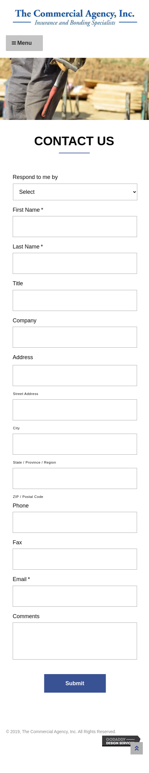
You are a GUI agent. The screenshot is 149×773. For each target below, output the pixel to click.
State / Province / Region (35, 462)
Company (26, 320)
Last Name (29, 247)
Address (24, 357)
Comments (27, 616)
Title (19, 283)
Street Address (26, 394)
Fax (18, 542)
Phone (22, 506)
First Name (29, 210)
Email (22, 579)
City (17, 428)
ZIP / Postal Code (29, 497)
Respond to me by (36, 177)
